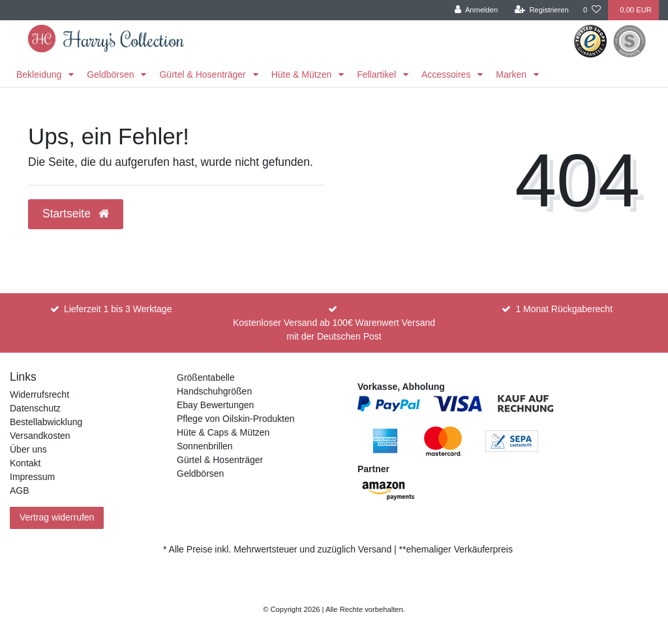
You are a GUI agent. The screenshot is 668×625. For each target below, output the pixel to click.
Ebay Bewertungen (215, 405)
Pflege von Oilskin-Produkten (236, 418)
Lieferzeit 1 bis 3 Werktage (118, 309)
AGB (19, 490)
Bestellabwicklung (46, 422)
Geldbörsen (111, 74)
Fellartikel (378, 74)
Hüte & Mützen (303, 74)
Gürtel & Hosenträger (203, 74)
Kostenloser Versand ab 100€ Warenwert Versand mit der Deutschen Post (334, 329)
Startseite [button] (75, 213)
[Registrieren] (542, 10)
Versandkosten (40, 435)
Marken (512, 74)
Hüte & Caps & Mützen (223, 432)
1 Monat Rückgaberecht (564, 309)
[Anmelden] (477, 10)
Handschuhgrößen (214, 391)
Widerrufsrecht (39, 394)
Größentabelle (206, 377)
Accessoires (447, 74)
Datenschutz (35, 408)
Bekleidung (40, 74)
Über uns (28, 449)
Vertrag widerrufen (57, 517)
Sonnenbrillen (205, 446)
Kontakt (25, 463)
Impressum (32, 477)
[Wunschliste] (592, 10)
